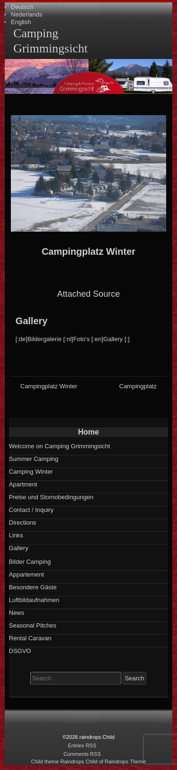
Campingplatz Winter (88, 251)
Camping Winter (31, 471)
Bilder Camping (30, 561)
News (17, 612)
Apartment (23, 484)
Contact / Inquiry (31, 509)
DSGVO (20, 650)
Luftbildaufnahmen (34, 599)
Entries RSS (82, 745)
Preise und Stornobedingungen (51, 497)
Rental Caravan (30, 638)
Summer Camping (34, 458)
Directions (22, 522)
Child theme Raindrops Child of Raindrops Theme (88, 761)
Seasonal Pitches (32, 625)
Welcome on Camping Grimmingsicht (59, 446)
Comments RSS (82, 754)
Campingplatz (138, 386)
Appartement (26, 574)
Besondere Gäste (33, 587)
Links (16, 535)
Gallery (32, 321)
